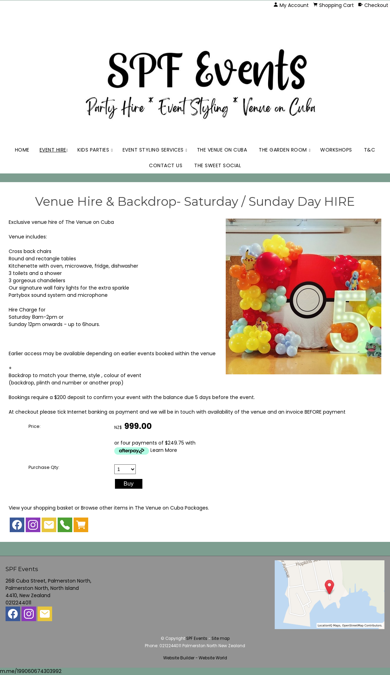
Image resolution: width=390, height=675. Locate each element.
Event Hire (53, 149)
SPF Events (196, 638)
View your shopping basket (41, 507)
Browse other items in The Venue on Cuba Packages (144, 507)
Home (22, 149)
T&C (369, 149)
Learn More (163, 450)
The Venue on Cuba (222, 149)
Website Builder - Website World (195, 658)
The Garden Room (283, 149)
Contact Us (165, 165)
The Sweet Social (217, 165)
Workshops (336, 149)
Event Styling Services (153, 149)
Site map (220, 638)
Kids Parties (93, 149)
